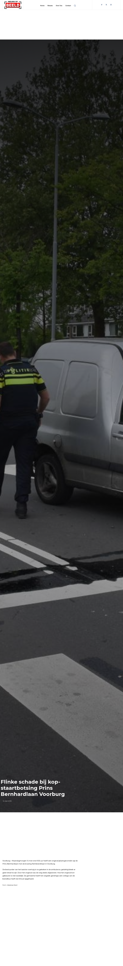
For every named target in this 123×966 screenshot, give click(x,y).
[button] (75, 6)
